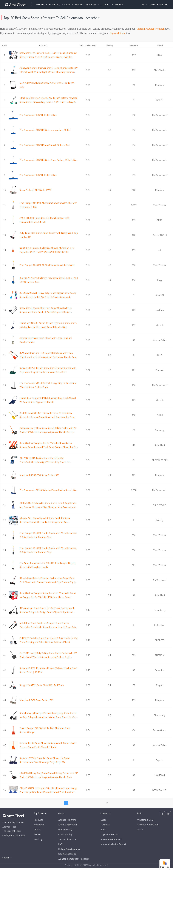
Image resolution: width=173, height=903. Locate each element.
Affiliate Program (67, 819)
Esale (140, 829)
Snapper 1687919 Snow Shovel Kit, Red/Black (42, 685)
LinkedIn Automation (147, 824)
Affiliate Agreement (68, 824)
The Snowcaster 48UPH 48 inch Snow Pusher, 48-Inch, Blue (49, 160)
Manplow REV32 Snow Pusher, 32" (36, 700)
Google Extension (67, 853)
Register (162, 4)
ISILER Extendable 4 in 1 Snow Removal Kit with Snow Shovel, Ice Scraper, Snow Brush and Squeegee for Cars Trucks (47, 417)
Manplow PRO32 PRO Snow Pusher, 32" (39, 475)
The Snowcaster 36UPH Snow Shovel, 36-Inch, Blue (45, 145)
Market (79, 4)
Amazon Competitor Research (73, 858)
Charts (68, 4)
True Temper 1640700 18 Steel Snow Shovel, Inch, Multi (47, 265)
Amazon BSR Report (111, 839)
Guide (103, 819)
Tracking (38, 839)
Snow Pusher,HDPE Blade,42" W (35, 190)
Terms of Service (67, 839)
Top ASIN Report (109, 834)
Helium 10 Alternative (69, 848)
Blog (102, 829)
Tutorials (105, 824)
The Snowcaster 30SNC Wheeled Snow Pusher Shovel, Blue (49, 490)
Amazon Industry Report (113, 844)
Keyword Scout (117, 33)
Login (152, 4)
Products (41, 4)
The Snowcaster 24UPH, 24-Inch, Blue (38, 115)
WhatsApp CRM (145, 819)
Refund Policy (65, 829)
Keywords (39, 824)
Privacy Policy (65, 834)
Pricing (118, 4)
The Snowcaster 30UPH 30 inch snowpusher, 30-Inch (45, 130)
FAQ (60, 844)
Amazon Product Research (150, 28)
